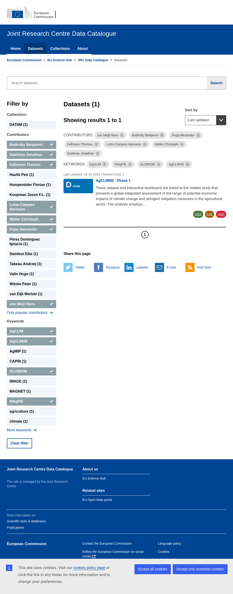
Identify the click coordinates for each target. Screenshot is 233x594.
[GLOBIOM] (31, 371)
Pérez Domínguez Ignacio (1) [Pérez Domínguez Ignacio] (25, 241)
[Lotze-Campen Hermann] (31, 207)
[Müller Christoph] (31, 219)
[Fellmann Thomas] (31, 165)
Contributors (18, 135)
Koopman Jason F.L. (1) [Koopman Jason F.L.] (30, 195)
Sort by (191, 110)
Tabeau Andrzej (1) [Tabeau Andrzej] (26, 264)
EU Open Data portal (97, 500)
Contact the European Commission (107, 543)
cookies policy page (89, 568)
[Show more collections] (30, 312)
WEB (198, 214)
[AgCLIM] (31, 331)
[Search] (216, 83)
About (82, 49)
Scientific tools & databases (26, 521)
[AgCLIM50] (31, 341)
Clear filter (19, 443)
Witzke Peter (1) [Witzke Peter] (23, 284)
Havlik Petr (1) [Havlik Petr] (22, 175)
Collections (60, 49)
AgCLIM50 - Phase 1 (113, 181)
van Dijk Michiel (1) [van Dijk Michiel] (26, 294)
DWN (221, 214)
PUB (210, 214)
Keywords (15, 321)
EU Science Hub (59, 60)
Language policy (169, 543)
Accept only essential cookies (200, 569)
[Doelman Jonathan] (31, 155)
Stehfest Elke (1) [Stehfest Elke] (24, 254)
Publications (15, 527)
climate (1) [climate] (19, 421)
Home (15, 49)
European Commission (24, 60)
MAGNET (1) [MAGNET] (20, 391)
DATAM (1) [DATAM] (19, 125)
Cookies (164, 551)
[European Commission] (34, 12)
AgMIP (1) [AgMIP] (18, 351)
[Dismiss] (122, 135)
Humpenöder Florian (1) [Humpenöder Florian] (30, 185)
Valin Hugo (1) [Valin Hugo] (22, 274)
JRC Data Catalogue (93, 60)
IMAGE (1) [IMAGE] (18, 381)
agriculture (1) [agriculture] (22, 411)
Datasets (35, 49)
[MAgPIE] (31, 401)
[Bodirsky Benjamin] (31, 145)
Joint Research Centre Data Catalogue (40, 469)
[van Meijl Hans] (31, 304)
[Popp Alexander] (31, 229)
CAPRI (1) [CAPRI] (18, 361)
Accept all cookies (152, 569)
